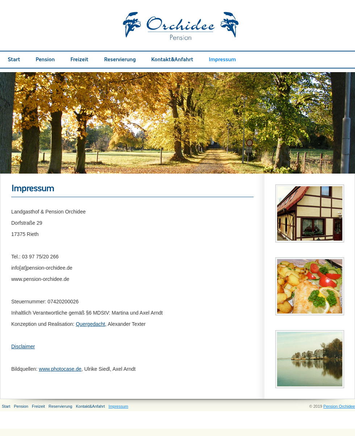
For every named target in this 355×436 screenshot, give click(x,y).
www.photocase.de (60, 369)
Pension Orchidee (339, 406)
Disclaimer (23, 346)
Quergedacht (90, 324)
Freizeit (38, 406)
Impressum (118, 406)
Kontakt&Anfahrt (90, 406)
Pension (21, 406)
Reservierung (60, 406)
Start (6, 406)
